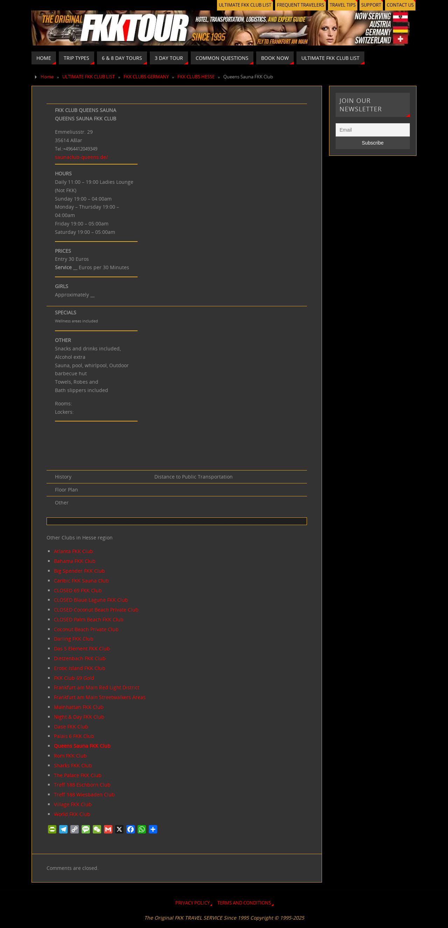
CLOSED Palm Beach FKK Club (89, 619)
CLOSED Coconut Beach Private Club (96, 609)
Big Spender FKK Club (79, 570)
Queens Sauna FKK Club (82, 745)
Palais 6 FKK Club (74, 736)
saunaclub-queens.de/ (81, 157)
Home (47, 77)
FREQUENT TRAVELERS (300, 5)
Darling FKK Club (73, 638)
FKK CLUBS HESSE (196, 77)
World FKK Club (72, 814)
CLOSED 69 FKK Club (78, 590)
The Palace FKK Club (78, 775)
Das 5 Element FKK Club (82, 648)
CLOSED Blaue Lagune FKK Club (91, 599)
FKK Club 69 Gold (74, 678)
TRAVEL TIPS (343, 5)
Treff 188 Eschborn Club (82, 784)
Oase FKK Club (71, 726)
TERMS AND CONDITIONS (244, 903)
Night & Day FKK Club (79, 716)
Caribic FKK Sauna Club (81, 580)
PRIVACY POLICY (192, 903)
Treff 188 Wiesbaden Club (84, 794)
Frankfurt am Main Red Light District (96, 687)
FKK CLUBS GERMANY (146, 77)
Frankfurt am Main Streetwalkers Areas (100, 697)
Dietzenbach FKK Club (80, 658)
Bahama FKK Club (75, 561)
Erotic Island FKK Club (79, 668)
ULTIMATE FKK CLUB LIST (245, 5)
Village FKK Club (73, 804)
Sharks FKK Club (73, 765)
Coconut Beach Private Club (86, 629)
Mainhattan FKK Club (79, 707)
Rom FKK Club (70, 755)
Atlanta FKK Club (73, 551)
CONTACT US (400, 5)
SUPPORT (371, 5)
